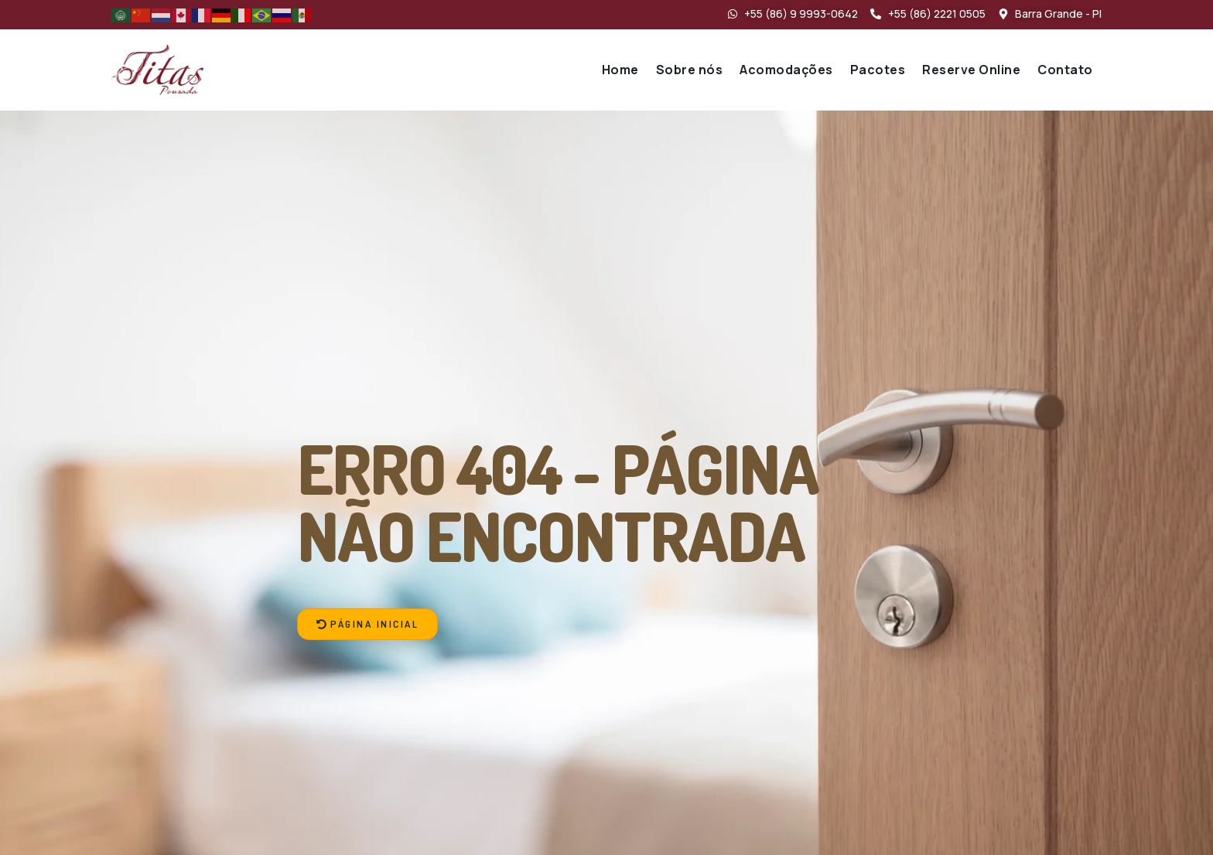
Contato (1065, 69)
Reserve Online (971, 69)
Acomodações (786, 69)
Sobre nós (689, 69)
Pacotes (878, 69)
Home (620, 69)
